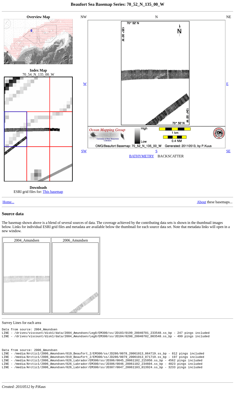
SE (228, 151)
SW (84, 151)
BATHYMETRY (141, 156)
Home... (8, 202)
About (201, 202)
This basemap (53, 192)
